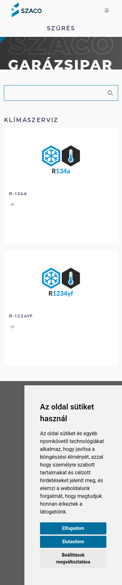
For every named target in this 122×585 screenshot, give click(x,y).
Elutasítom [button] (73, 541)
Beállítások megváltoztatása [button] (73, 558)
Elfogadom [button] (73, 528)
